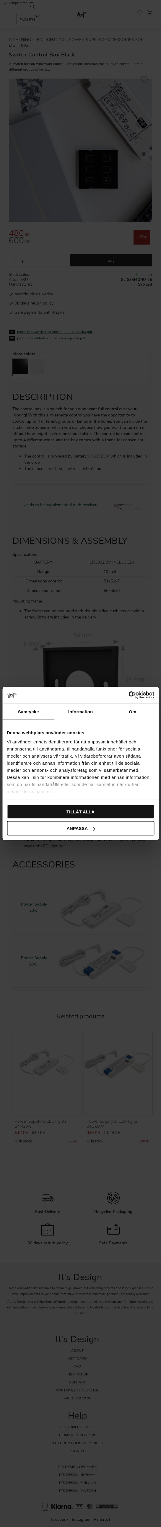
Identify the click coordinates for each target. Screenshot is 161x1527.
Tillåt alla (80, 811)
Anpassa (80, 828)
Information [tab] (80, 711)
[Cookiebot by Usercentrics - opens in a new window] (128, 695)
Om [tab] (132, 711)
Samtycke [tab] (28, 711)
